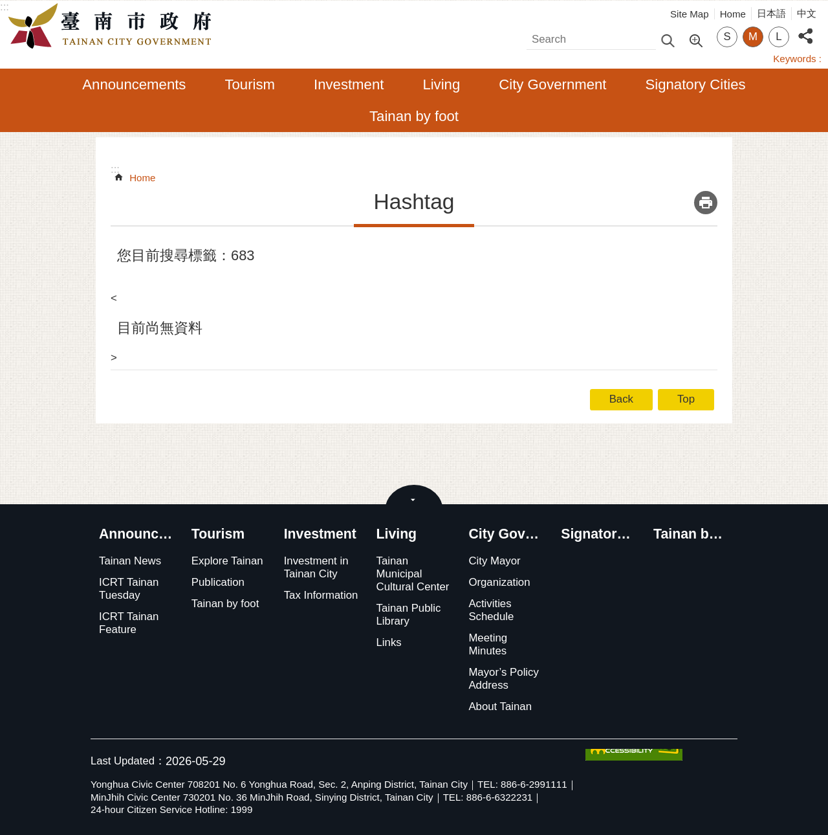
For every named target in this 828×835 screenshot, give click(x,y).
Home (733, 13)
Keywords (794, 58)
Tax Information (321, 595)
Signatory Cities (696, 84)
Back (621, 399)
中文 (806, 13)
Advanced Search (695, 39)
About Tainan (500, 706)
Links (389, 642)
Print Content (705, 202)
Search (544, 36)
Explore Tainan (227, 561)
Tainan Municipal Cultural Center (413, 574)
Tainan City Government (113, 26)
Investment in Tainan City (316, 567)
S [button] (726, 36)
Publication (218, 582)
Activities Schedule (491, 610)
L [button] (778, 36)
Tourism (249, 84)
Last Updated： (128, 761)
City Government (552, 84)
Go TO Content (6, 6)
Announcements (134, 84)
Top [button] (686, 399)
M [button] (752, 36)
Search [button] (667, 40)
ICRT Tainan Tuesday (128, 588)
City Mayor (494, 561)
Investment (349, 84)
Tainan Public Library (408, 614)
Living (441, 84)
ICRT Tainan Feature (128, 623)
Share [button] (805, 28)
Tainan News (130, 561)
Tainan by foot (414, 116)
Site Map (689, 13)
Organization (499, 582)
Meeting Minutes (487, 644)
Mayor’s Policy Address (503, 678)
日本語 (771, 13)
